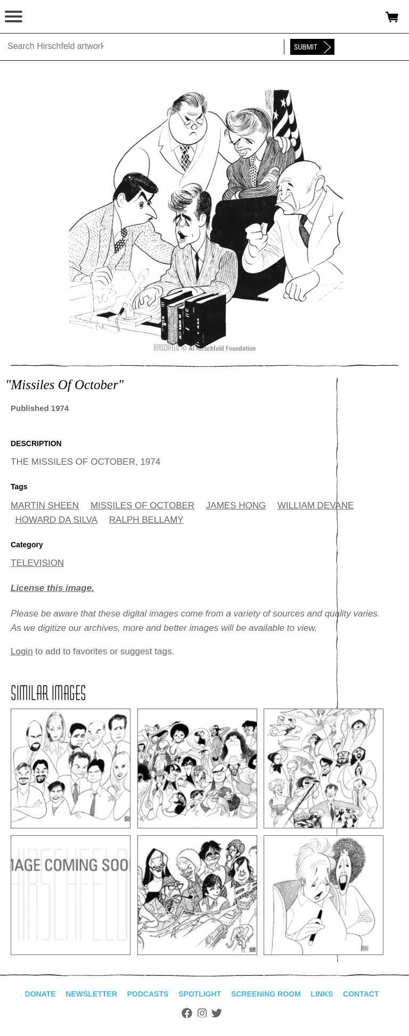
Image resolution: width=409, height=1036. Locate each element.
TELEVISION (37, 563)
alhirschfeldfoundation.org (45, 17)
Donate (40, 994)
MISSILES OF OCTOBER (142, 505)
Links (321, 994)
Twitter (216, 1013)
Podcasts (148, 994)
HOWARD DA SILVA (56, 520)
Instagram (202, 1013)
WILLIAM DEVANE (315, 505)
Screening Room (266, 994)
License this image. (52, 588)
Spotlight (199, 994)
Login (22, 651)
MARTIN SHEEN (45, 505)
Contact (361, 994)
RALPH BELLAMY (146, 520)
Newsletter (91, 994)
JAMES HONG (236, 505)
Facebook (187, 1013)
